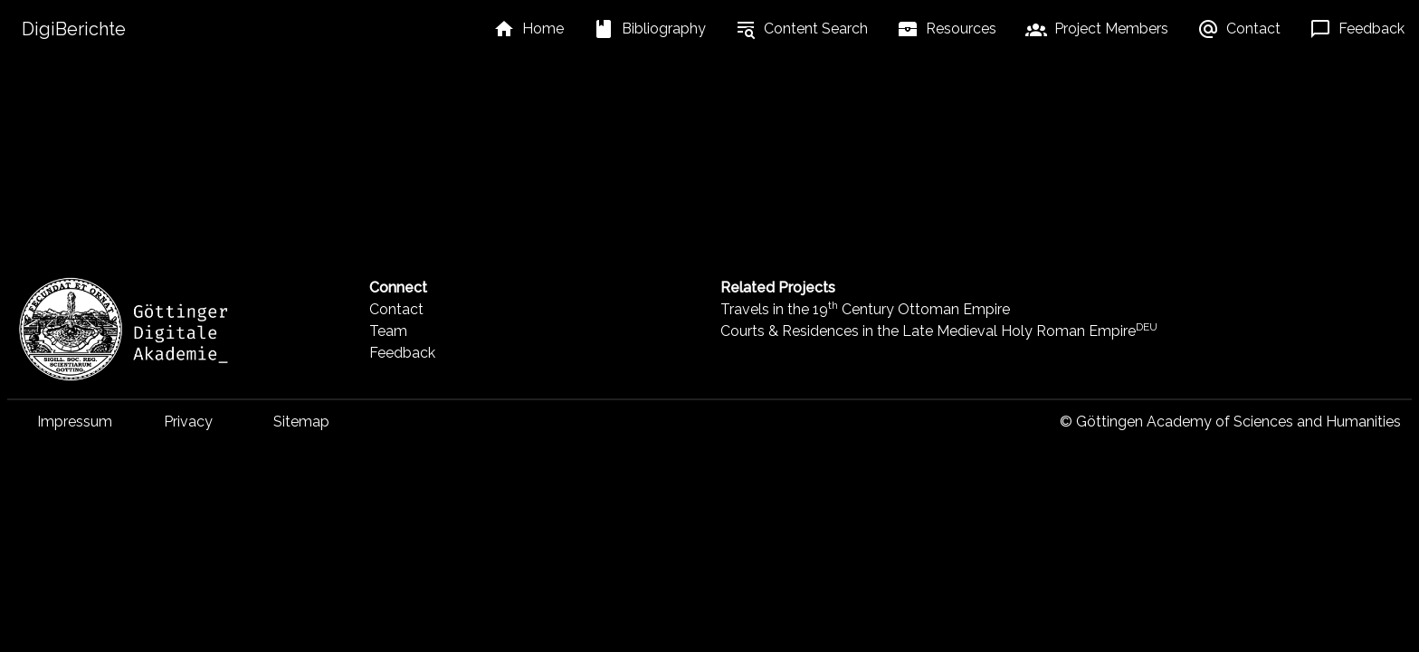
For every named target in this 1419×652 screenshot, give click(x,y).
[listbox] (528, 29)
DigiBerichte (74, 29)
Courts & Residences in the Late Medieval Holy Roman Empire (938, 331)
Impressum (74, 421)
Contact (396, 309)
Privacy (188, 421)
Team (388, 331)
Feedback (402, 352)
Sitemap (301, 421)
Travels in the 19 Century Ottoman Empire (865, 309)
